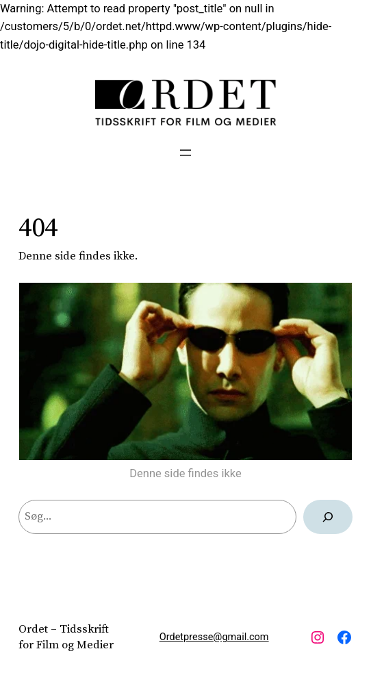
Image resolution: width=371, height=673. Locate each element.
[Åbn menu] (185, 152)
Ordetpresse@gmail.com (214, 637)
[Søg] (328, 517)
